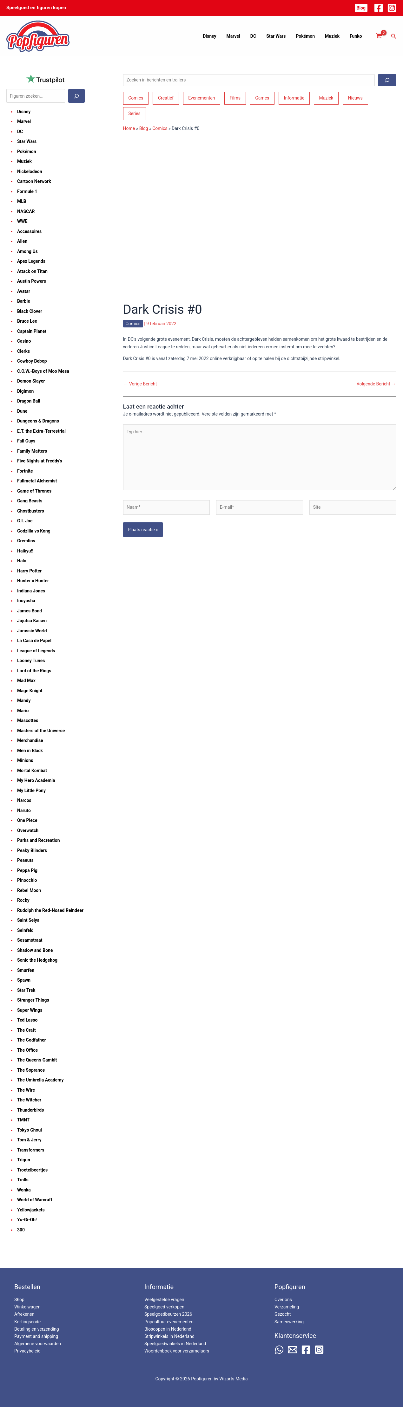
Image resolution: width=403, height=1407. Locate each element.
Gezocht (282, 1314)
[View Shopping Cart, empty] (379, 36)
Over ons (283, 1299)
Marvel (240, 36)
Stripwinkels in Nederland (169, 1336)
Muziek (334, 36)
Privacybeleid (27, 1350)
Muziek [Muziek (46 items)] (326, 97)
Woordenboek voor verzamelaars (176, 1350)
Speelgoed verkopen (164, 1306)
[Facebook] (378, 8)
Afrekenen (24, 1314)
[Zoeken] (76, 96)
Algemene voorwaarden (37, 1343)
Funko (356, 36)
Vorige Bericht (140, 384)
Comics (159, 128)
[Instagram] (392, 8)
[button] (361, 8)
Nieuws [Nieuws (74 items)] (355, 97)
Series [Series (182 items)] (134, 113)
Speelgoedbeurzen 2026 (168, 1314)
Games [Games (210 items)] (262, 97)
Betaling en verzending (36, 1329)
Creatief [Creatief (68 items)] (166, 97)
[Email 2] (292, 1349)
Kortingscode (27, 1321)
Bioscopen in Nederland (167, 1329)
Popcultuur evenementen (169, 1321)
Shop (19, 1299)
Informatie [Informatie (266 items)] (294, 97)
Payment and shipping (36, 1336)
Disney (217, 36)
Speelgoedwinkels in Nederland (175, 1343)
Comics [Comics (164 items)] (135, 97)
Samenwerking (289, 1321)
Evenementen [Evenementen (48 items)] (201, 97)
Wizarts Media (233, 1378)
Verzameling (286, 1306)
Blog (143, 128)
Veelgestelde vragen (164, 1299)
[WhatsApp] (279, 1349)
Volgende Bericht (376, 384)
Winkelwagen (27, 1306)
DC (259, 36)
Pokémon (308, 36)
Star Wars (280, 36)
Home (129, 128)
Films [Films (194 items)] (235, 97)
